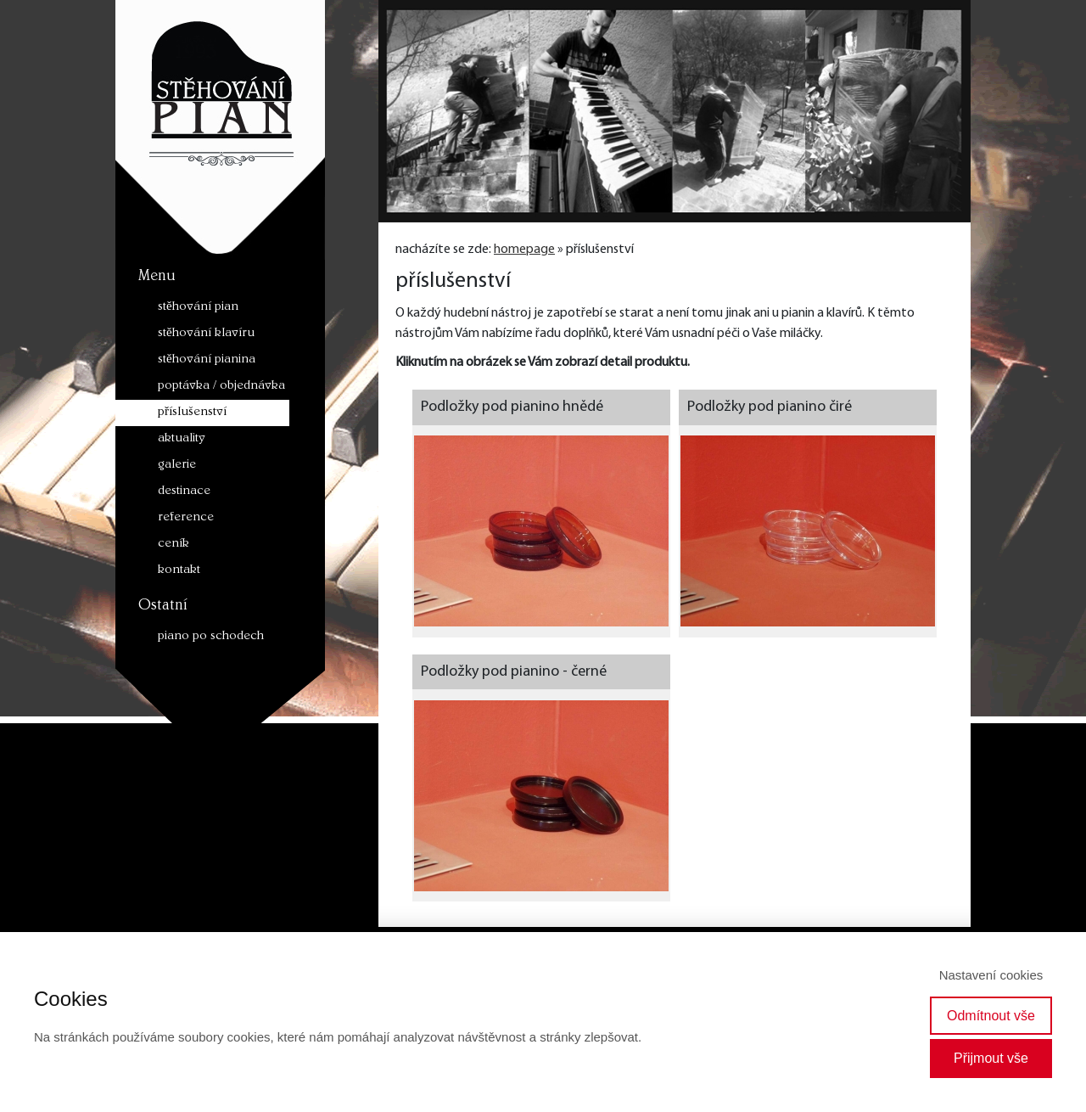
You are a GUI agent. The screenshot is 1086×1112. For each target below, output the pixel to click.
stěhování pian (198, 307)
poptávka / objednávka (221, 386)
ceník (173, 544)
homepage (524, 249)
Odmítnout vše (991, 1015)
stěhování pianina (206, 360)
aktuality (181, 439)
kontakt (179, 570)
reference (186, 518)
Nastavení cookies (991, 975)
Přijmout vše (991, 1058)
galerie (177, 465)
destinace (184, 492)
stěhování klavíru (206, 334)
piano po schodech (211, 637)
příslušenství (192, 413)
